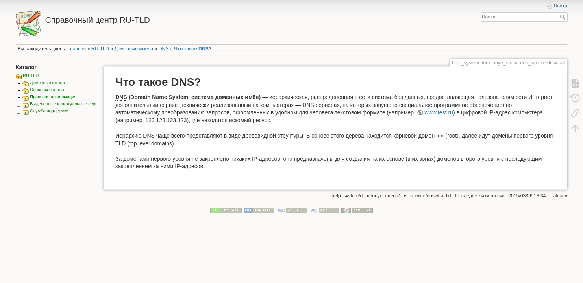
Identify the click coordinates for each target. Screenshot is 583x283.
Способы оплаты (47, 89)
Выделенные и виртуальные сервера (67, 103)
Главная (77, 48)
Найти (563, 17)
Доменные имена (133, 48)
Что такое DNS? (192, 48)
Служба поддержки (49, 110)
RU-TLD (100, 48)
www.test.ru (439, 112)
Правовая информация (53, 96)
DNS (164, 48)
